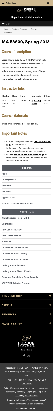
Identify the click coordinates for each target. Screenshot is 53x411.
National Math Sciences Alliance (17, 203)
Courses (34, 29)
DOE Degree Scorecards (27, 395)
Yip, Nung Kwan (37, 102)
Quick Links (9, 3)
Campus (26, 305)
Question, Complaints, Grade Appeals (20, 276)
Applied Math (8, 197)
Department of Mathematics (26, 17)
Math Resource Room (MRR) (15, 217)
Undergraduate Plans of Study (16, 271)
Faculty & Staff (26, 323)
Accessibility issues (36, 399)
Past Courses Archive (12, 229)
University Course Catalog (14, 253)
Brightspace (7, 223)
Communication (26, 296)
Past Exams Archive (11, 235)
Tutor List (6, 241)
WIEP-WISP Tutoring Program (16, 282)
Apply (4, 173)
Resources (26, 314)
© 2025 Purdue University (15, 387)
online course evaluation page (29, 154)
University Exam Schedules (15, 247)
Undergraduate (9, 179)
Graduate (6, 185)
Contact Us (27, 383)
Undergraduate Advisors (13, 265)
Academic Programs (19, 29)
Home (6, 29)
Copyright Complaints (36, 391)
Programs (26, 167)
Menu (6, 23)
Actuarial (6, 191)
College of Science (34, 403)
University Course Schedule (15, 259)
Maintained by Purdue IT (27, 408)
